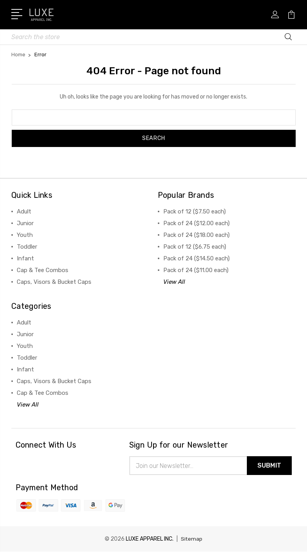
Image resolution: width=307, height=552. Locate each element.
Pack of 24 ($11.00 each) (195, 270)
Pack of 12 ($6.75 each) (194, 246)
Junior (25, 223)
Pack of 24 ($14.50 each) (196, 258)
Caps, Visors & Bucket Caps (54, 281)
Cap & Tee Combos (42, 270)
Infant (25, 258)
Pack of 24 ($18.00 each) (196, 234)
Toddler (27, 246)
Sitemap (192, 539)
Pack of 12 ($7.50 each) (194, 211)
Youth (25, 234)
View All (174, 281)
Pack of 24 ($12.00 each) (196, 223)
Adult (24, 211)
